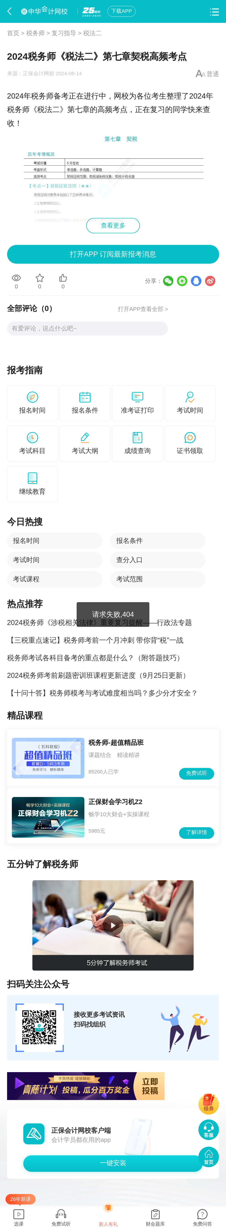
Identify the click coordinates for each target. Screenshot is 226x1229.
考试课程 (26, 579)
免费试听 (196, 773)
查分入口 (129, 560)
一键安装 (113, 1163)
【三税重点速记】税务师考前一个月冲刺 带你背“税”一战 (95, 640)
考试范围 (129, 579)
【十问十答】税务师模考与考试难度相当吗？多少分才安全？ (102, 693)
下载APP (121, 11)
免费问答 (202, 1223)
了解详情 (196, 832)
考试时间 (26, 560)
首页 (13, 33)
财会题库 (155, 1223)
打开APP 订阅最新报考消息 (113, 254)
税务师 (35, 33)
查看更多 (113, 225)
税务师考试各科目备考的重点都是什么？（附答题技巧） (95, 658)
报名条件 (129, 540)
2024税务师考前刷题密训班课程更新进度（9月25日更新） (98, 675)
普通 (213, 74)
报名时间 (26, 540)
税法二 (92, 33)
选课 (18, 1223)
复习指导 (64, 33)
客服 (208, 1135)
